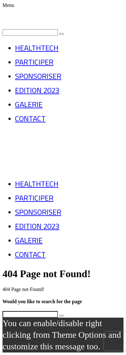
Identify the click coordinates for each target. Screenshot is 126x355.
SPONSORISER (38, 76)
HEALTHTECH (36, 48)
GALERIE (29, 104)
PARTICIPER (34, 62)
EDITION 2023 (37, 90)
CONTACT (30, 118)
